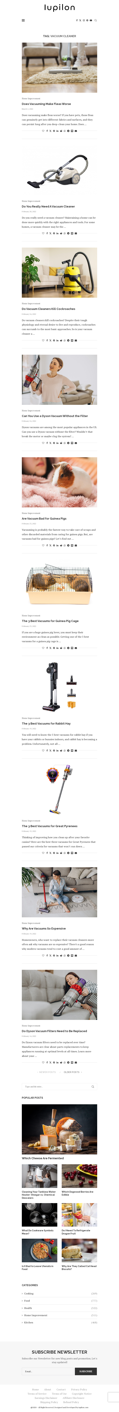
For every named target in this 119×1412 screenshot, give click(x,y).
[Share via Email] (76, 130)
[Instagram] (84, 20)
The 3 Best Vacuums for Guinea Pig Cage (50, 621)
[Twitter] (80, 20)
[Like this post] (43, 130)
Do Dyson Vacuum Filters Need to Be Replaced (54, 1031)
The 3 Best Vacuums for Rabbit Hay (46, 723)
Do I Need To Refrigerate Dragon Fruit (76, 1232)
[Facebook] (77, 20)
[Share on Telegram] (68, 130)
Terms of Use (59, 1393)
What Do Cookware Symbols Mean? (37, 1232)
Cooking (60, 1293)
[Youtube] (91, 20)
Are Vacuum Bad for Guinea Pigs (44, 518)
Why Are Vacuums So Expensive (44, 928)
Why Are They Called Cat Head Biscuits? (79, 1268)
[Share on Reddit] (61, 130)
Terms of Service (36, 1393)
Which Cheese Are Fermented (43, 1158)
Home (35, 1389)
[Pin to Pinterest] (54, 130)
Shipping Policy (49, 1402)
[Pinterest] (87, 20)
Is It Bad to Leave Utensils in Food (37, 1268)
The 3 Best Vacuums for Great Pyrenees (49, 826)
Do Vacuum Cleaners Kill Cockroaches (48, 309)
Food (60, 1300)
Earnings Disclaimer (46, 1398)
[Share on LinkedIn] (57, 130)
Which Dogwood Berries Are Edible (77, 1193)
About (47, 1389)
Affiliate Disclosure (73, 1398)
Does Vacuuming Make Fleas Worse (46, 104)
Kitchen (60, 1322)
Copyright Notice (82, 1393)
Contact (61, 1389)
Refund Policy (71, 1402)
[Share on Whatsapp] (65, 130)
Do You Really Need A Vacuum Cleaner (48, 206)
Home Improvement (60, 1315)
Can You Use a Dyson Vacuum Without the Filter (55, 416)
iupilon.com (83, 1407)
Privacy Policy (79, 1389)
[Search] (95, 20)
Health (60, 1308)
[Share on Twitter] (50, 130)
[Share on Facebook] (47, 130)
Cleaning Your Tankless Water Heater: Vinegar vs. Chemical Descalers (39, 1195)
